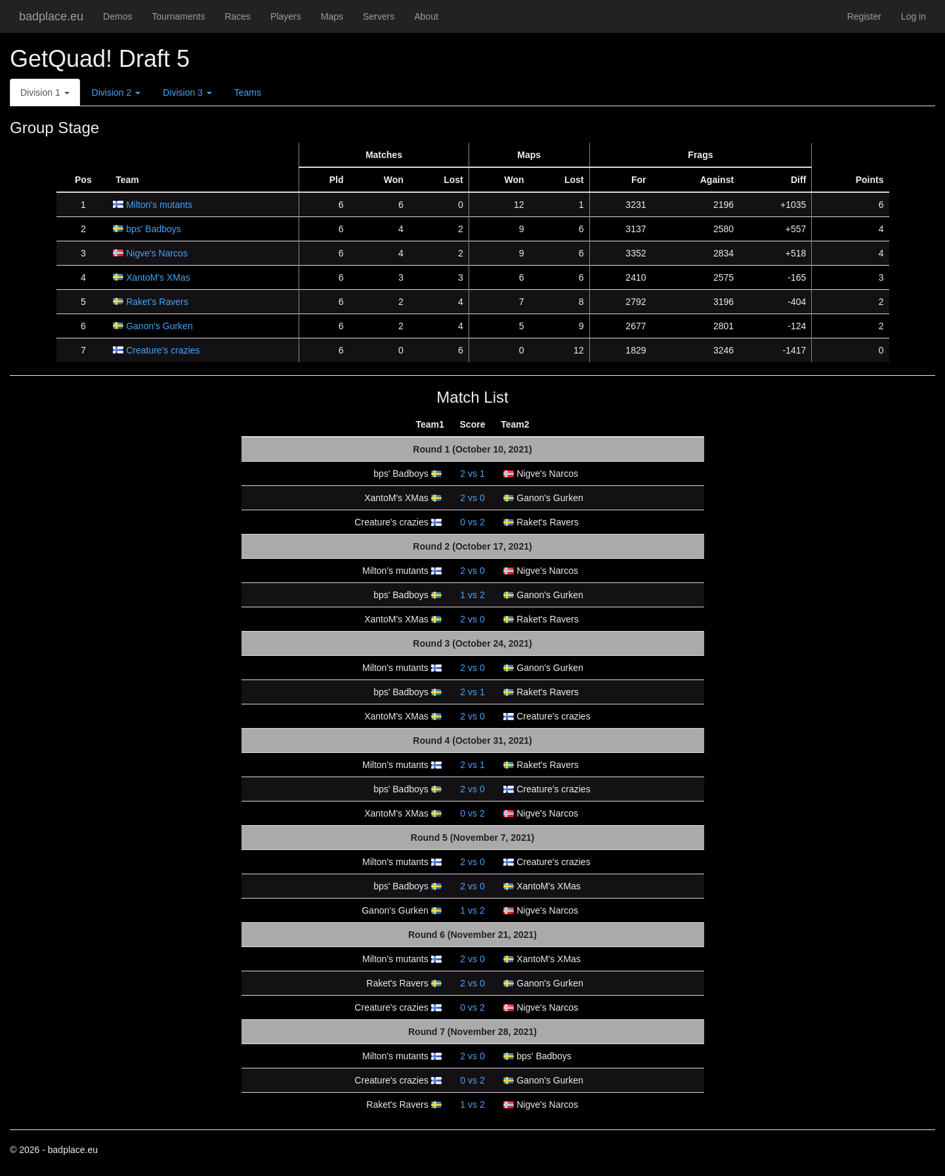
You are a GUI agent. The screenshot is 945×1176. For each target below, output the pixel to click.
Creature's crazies (163, 350)
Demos (117, 16)
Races (237, 16)
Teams (247, 92)
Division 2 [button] (116, 92)
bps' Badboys (153, 229)
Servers (378, 16)
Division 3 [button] (187, 92)
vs (472, 473)
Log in (913, 16)
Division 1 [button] (45, 92)
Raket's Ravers (157, 301)
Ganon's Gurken (159, 326)
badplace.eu (51, 16)
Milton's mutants (159, 204)
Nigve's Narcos (157, 253)
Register (864, 16)
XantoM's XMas (158, 277)
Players (285, 16)
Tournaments (178, 16)
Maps (332, 16)
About (426, 16)
